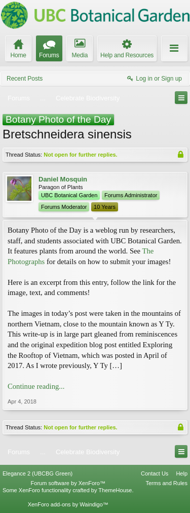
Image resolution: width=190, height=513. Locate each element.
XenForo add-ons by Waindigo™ (68, 504)
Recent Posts (25, 78)
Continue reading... (36, 386)
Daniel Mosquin (63, 179)
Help (181, 473)
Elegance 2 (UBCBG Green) (37, 473)
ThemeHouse (115, 490)
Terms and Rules (166, 483)
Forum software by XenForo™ (68, 483)
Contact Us (154, 473)
